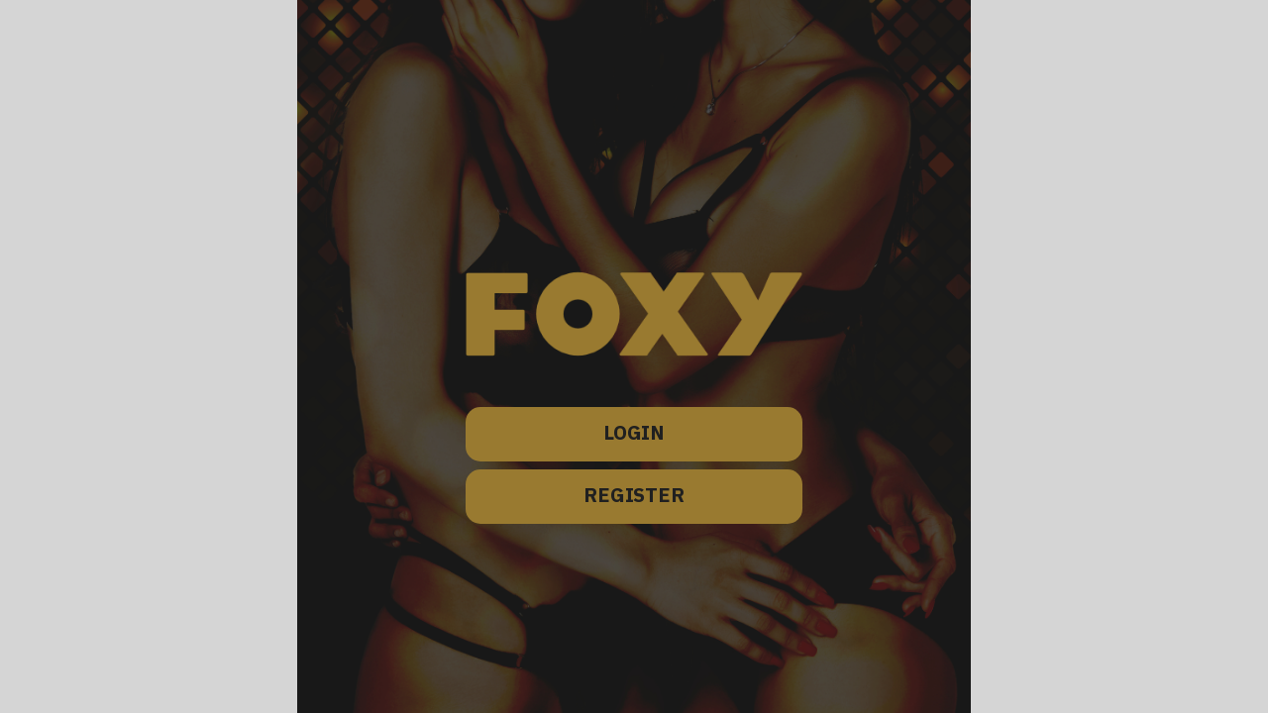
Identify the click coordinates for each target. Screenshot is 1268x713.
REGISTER (634, 496)
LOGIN (634, 434)
